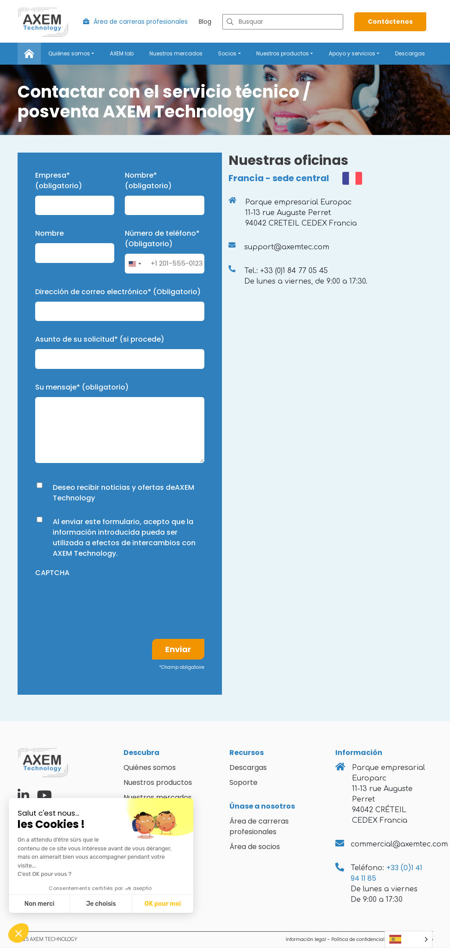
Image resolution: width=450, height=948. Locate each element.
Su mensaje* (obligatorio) (82, 388)
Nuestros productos (282, 54)
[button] (18, 933)
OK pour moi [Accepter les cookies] (163, 904)
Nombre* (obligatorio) (148, 181)
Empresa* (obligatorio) (58, 181)
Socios (227, 54)
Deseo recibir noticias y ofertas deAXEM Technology (123, 493)
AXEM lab (122, 54)
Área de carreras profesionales (135, 22)
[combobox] (134, 264)
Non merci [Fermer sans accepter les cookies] (39, 904)
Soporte (243, 783)
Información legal (306, 940)
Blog (205, 22)
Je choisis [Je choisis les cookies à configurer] (101, 904)
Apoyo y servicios (352, 54)
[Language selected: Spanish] (408, 939)
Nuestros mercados (176, 54)
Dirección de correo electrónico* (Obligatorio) (118, 293)
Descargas (410, 54)
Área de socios (254, 847)
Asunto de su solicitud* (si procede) (99, 340)
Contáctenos (390, 22)
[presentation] (102, 600)
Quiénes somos (69, 54)
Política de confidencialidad (363, 940)
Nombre (49, 235)
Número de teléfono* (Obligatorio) (162, 240)
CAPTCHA (52, 574)
